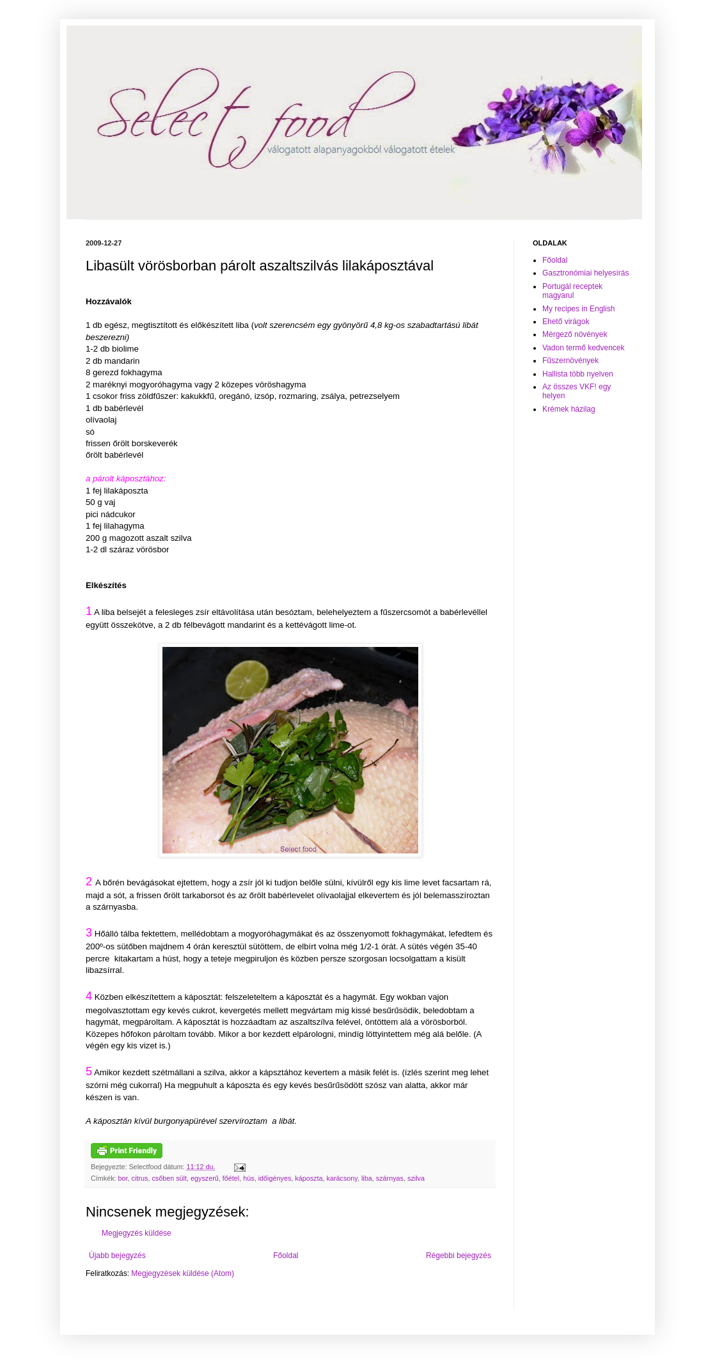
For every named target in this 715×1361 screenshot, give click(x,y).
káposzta (308, 1178)
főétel (231, 1178)
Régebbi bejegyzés (458, 1255)
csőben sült (169, 1178)
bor (123, 1178)
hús (248, 1178)
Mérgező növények (574, 334)
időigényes (275, 1178)
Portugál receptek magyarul (572, 291)
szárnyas (390, 1178)
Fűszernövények (570, 360)
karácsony (342, 1178)
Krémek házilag (568, 409)
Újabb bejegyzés (117, 1255)
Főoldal (285, 1255)
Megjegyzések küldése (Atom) (182, 1273)
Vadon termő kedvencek (583, 347)
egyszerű (205, 1178)
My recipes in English (578, 308)
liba (366, 1178)
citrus (140, 1178)
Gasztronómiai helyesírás (585, 272)
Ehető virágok (565, 321)
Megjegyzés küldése (136, 1233)
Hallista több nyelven (577, 373)
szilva (416, 1178)
